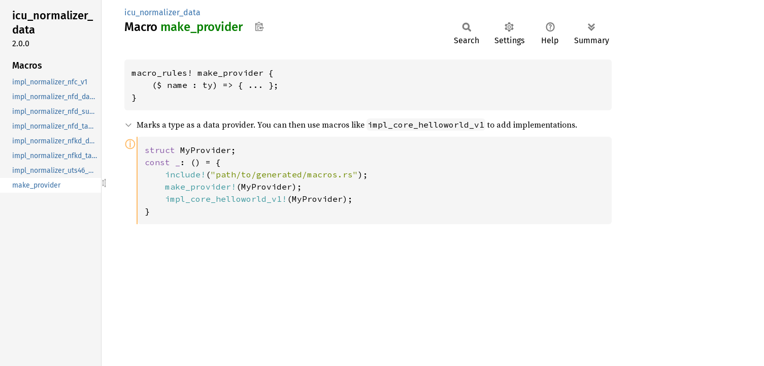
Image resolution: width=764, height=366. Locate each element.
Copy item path (259, 26)
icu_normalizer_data (162, 12)
